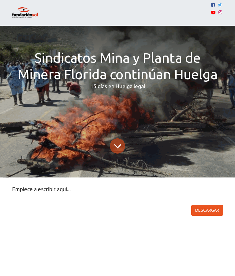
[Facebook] (213, 4)
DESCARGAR (207, 210)
